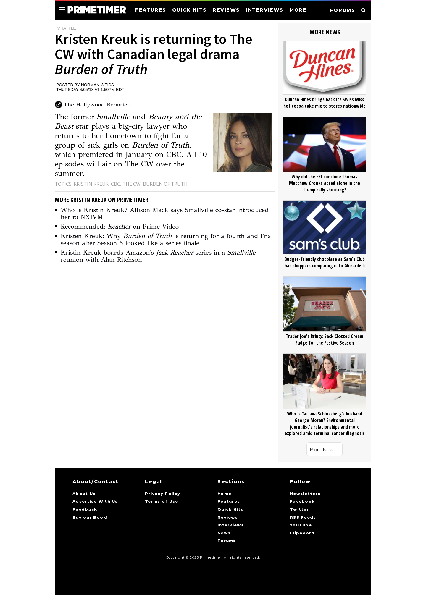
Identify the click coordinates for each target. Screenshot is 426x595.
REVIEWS (226, 10)
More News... (324, 449)
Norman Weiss (97, 85)
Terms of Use (161, 501)
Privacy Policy (162, 494)
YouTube (301, 525)
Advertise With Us (95, 501)
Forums (226, 541)
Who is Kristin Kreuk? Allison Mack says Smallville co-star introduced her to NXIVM (165, 213)
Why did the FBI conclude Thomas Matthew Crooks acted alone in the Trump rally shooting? (324, 183)
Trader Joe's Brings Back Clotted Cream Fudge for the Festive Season (324, 339)
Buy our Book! (90, 517)
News (223, 533)
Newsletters (305, 494)
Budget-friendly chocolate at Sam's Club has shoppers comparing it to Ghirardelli (325, 262)
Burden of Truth (165, 184)
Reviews (227, 517)
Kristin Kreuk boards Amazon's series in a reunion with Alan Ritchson (158, 255)
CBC (115, 184)
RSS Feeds (303, 517)
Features (228, 501)
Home (224, 494)
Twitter (299, 509)
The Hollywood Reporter (97, 104)
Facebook (302, 501)
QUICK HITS (189, 10)
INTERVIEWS (264, 10)
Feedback (84, 509)
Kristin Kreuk (91, 184)
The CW (131, 184)
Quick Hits (230, 509)
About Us (84, 494)
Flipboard (302, 533)
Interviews (230, 525)
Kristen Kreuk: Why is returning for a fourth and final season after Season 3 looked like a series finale (167, 239)
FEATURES (150, 10)
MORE (297, 10)
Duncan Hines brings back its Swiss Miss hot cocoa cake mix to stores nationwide (324, 102)
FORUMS (342, 10)
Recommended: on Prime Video (120, 226)
